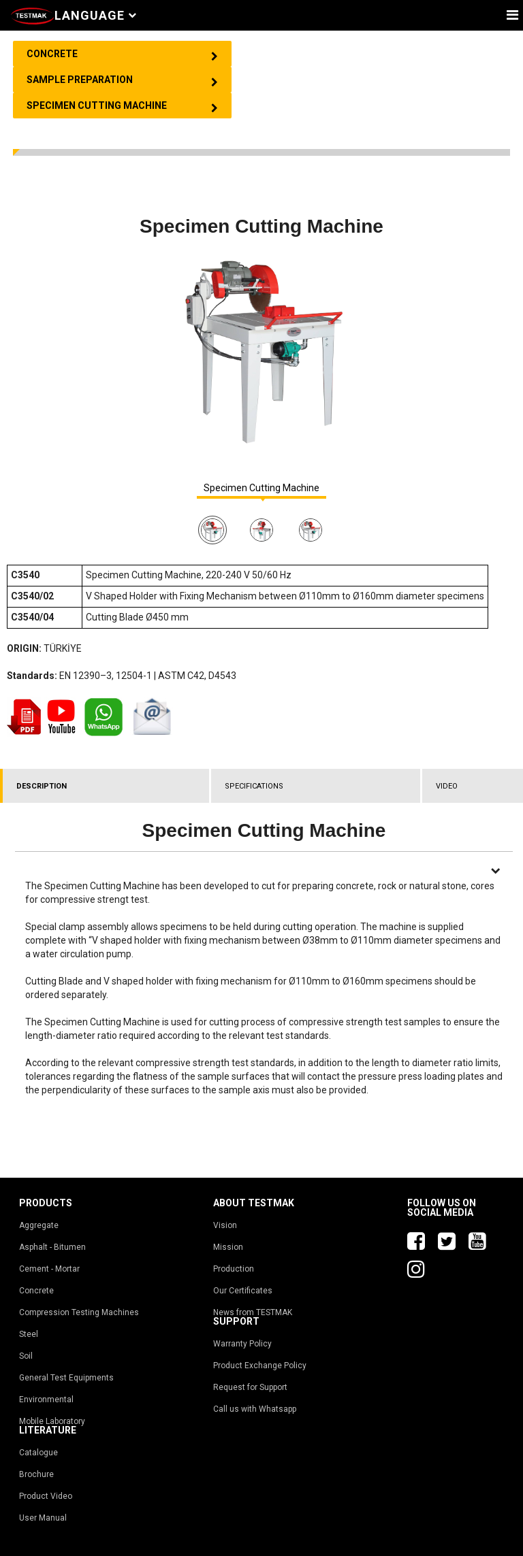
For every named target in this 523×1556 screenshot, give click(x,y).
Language (95, 15)
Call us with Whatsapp (254, 1409)
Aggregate (39, 1225)
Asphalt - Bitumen (52, 1247)
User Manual (43, 1518)
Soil (26, 1356)
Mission (228, 1247)
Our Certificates (242, 1291)
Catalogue (38, 1453)
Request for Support (250, 1387)
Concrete (36, 1291)
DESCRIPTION (41, 786)
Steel (28, 1334)
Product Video (45, 1496)
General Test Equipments (66, 1378)
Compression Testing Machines (79, 1312)
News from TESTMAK (252, 1312)
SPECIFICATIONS (254, 786)
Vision (225, 1225)
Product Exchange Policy (259, 1365)
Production (233, 1269)
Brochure (36, 1474)
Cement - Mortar (49, 1269)
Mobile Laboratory (52, 1421)
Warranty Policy (242, 1344)
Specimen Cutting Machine (261, 488)
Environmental (46, 1399)
